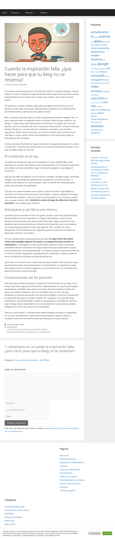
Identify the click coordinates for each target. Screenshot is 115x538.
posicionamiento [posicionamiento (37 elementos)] (97, 83)
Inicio (4, 12)
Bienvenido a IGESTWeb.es (72, 462)
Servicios (17, 12)
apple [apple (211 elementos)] (98, 41)
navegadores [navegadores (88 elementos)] (98, 79)
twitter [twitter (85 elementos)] (100, 113)
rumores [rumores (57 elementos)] (106, 91)
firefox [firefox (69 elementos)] (94, 64)
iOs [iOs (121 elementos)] (108, 68)
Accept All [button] (107, 533)
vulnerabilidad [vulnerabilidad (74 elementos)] (98, 119)
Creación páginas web (70, 469)
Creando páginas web (15, 324)
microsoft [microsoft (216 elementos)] (98, 75)
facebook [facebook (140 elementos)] (97, 59)
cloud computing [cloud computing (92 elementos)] (100, 48)
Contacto (43, 12)
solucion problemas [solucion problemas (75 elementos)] (100, 109)
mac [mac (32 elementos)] (97, 72)
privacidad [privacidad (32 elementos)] (106, 83)
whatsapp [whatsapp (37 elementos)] (98, 122)
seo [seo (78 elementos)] (106, 98)
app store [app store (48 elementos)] (106, 41)
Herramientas (66, 473)
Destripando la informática (17, 510)
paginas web (12, 327)
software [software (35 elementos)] (99, 107)
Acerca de (64, 455)
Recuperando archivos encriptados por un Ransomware (28, 332)
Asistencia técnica (68, 459)
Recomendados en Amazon (72, 480)
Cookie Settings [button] (94, 533)
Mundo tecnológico (13, 517)
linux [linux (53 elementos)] (93, 72)
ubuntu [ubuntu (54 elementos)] (94, 116)
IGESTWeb (9, 513)
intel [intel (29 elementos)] (92, 69)
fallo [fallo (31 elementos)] (104, 60)
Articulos (32, 12)
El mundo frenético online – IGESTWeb (31, 360)
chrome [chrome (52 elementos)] (104, 45)
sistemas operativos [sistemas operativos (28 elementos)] (96, 103)
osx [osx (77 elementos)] (107, 79)
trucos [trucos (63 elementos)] (94, 113)
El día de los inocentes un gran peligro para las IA (99, 182)
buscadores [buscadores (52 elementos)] (96, 45)
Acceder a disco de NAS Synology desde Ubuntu (100, 160)
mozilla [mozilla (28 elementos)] (107, 76)
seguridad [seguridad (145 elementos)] (97, 98)
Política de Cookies (68, 476)
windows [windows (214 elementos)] (97, 126)
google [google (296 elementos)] (103, 63)
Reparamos (10, 520)
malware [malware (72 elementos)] (103, 71)
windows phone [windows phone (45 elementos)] (97, 130)
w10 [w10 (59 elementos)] (93, 122)
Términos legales (67, 490)
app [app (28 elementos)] (92, 42)
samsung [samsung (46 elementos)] (94, 95)
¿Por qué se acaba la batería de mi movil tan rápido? (27, 329)
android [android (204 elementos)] (104, 36)
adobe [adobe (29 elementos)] (96, 37)
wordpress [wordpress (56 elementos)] (95, 133)
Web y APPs (10, 524)
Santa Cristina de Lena (70, 483)
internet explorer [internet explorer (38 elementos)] (100, 69)
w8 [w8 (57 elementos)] (107, 119)
